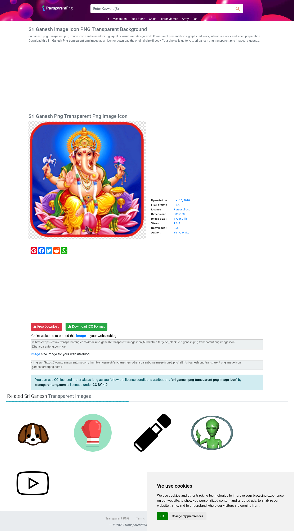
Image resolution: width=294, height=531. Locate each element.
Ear (194, 19)
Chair (152, 19)
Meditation (120, 19)
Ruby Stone (137, 19)
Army (185, 19)
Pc (107, 19)
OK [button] (162, 516)
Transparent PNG (117, 518)
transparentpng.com (50, 385)
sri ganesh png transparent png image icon (204, 380)
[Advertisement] (147, 79)
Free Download (46, 327)
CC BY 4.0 (100, 385)
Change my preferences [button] (187, 516)
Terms (140, 518)
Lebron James (169, 19)
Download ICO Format (86, 327)
